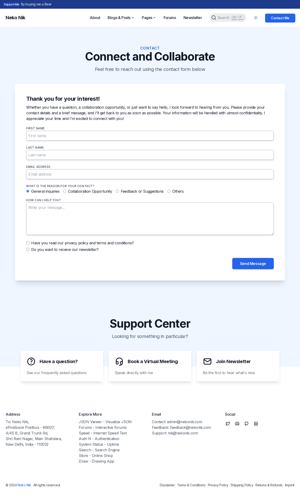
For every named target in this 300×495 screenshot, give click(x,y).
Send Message (253, 263)
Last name (35, 147)
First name (35, 128)
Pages (149, 17)
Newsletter (193, 17)
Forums (170, 17)
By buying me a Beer (36, 4)
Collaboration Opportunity (90, 191)
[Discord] (237, 423)
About (95, 17)
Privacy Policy (218, 485)
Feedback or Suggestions (142, 191)
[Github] (246, 423)
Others (178, 191)
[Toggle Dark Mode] (255, 17)
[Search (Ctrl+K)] (228, 17)
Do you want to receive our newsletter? (65, 249)
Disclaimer (167, 485)
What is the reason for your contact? (60, 186)
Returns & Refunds (268, 485)
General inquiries (45, 191)
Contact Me (280, 18)
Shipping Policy (242, 485)
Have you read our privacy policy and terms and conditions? (82, 243)
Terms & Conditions (191, 485)
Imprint (289, 485)
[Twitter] (227, 423)
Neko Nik (24, 485)
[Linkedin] (256, 423)
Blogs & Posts (121, 17)
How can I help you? (43, 200)
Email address (38, 167)
